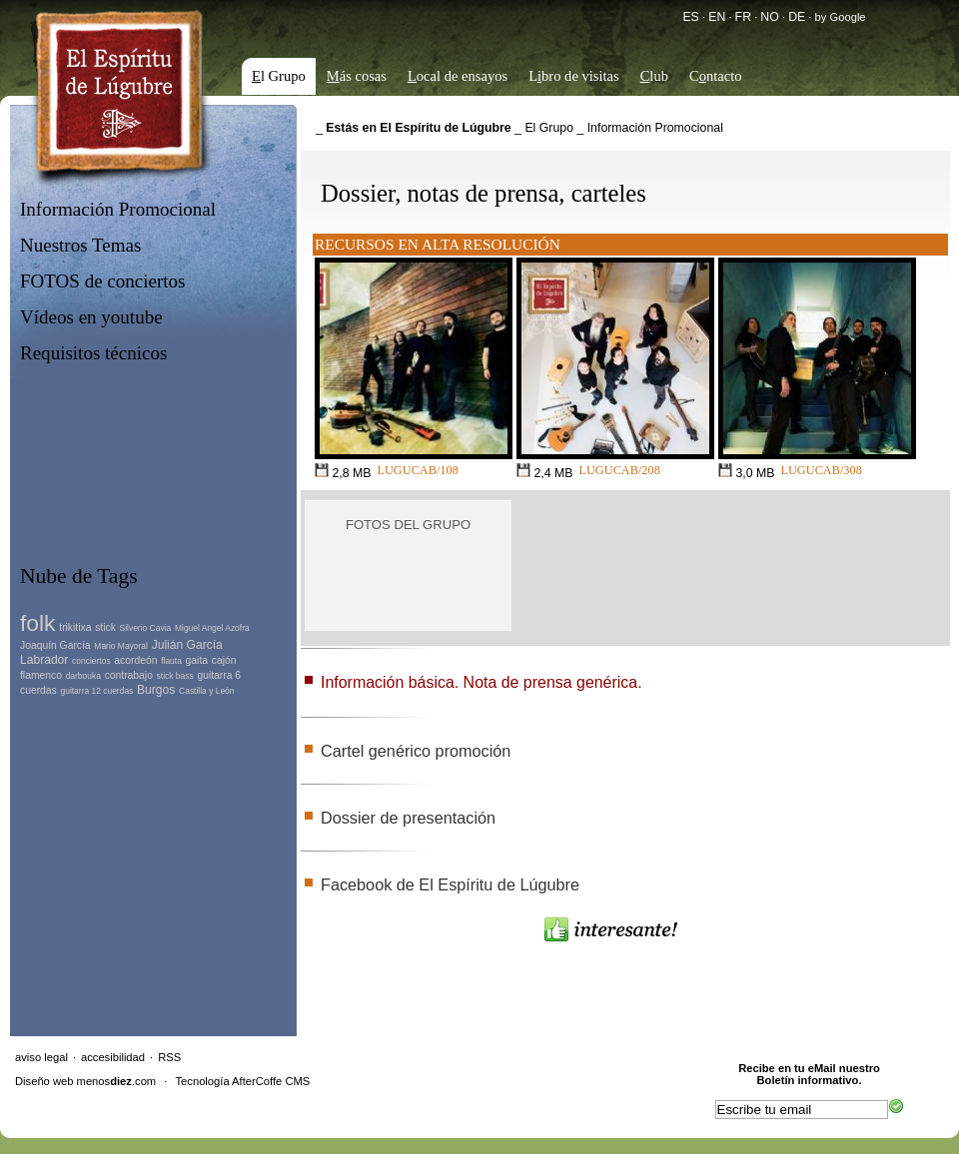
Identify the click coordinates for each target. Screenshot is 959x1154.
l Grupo (279, 76)
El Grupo (548, 128)
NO (769, 17)
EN (716, 17)
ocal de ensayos (457, 76)
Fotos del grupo (408, 524)
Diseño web (44, 1081)
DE (796, 17)
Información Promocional (118, 209)
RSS (169, 1057)
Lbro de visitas (573, 76)
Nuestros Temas (80, 245)
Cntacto (715, 76)
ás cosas (357, 76)
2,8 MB (343, 471)
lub (654, 76)
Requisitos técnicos (93, 352)
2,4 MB (544, 471)
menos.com (117, 1081)
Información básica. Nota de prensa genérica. (481, 682)
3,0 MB (746, 471)
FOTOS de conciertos (103, 281)
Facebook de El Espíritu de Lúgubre (450, 884)
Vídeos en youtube (91, 316)
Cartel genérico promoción (415, 751)
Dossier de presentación (408, 818)
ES (690, 17)
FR (743, 17)
